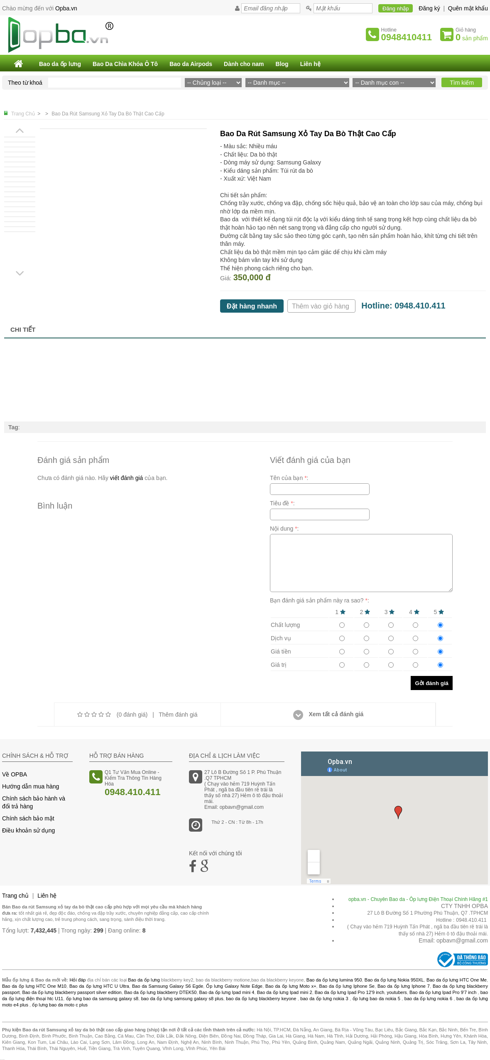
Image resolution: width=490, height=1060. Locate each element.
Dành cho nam (244, 64)
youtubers (397, 992)
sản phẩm (472, 37)
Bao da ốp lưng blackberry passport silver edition (71, 992)
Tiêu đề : (282, 503)
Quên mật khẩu (468, 8)
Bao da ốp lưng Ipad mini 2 (284, 992)
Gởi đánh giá (431, 683)
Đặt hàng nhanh (252, 306)
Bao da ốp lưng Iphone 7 (403, 986)
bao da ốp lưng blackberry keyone (261, 998)
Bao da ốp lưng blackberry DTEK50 (160, 992)
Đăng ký (429, 8)
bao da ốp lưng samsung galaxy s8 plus (182, 998)
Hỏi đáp (77, 979)
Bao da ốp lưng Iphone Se (347, 986)
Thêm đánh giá (178, 714)
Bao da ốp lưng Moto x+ (290, 986)
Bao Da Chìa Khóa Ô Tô (125, 64)
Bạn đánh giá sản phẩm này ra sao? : (319, 600)
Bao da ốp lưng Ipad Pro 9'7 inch (442, 992)
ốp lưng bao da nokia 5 (376, 998)
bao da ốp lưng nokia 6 (428, 998)
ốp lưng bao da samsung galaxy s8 (102, 998)
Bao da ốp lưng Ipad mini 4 (227, 992)
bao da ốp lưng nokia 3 (324, 998)
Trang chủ (15, 895)
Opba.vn (66, 8)
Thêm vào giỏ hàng (321, 306)
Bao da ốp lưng (60, 64)
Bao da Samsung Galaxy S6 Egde (167, 986)
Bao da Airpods (190, 64)
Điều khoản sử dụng (28, 830)
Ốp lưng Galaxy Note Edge (234, 986)
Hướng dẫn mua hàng (30, 786)
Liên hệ (310, 64)
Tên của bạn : (289, 478)
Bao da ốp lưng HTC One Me (456, 979)
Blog (282, 64)
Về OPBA (14, 774)
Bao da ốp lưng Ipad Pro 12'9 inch (350, 992)
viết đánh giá (126, 478)
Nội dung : (284, 528)
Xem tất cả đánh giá (328, 714)
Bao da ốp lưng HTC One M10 (34, 986)
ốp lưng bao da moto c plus (60, 1004)
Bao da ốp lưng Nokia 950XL (394, 979)
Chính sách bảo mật (28, 818)
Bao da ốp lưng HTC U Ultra (99, 986)
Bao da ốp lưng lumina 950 (334, 979)
